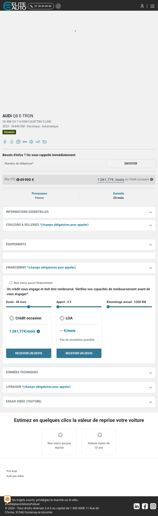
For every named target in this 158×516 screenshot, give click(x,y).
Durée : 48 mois (16, 302)
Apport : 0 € (64, 302)
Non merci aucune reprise (59, 445)
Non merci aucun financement (33, 282)
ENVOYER (130, 163)
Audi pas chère (15, 476)
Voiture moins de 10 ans (99, 445)
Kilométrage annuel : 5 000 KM (126, 302)
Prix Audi (12, 471)
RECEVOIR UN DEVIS (28, 353)
